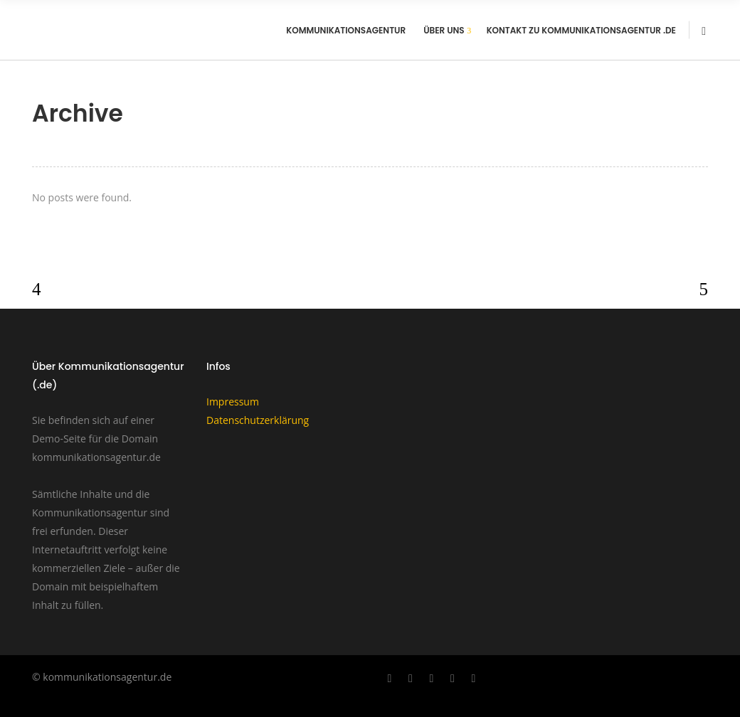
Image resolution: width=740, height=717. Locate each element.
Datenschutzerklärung (257, 420)
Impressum (232, 401)
